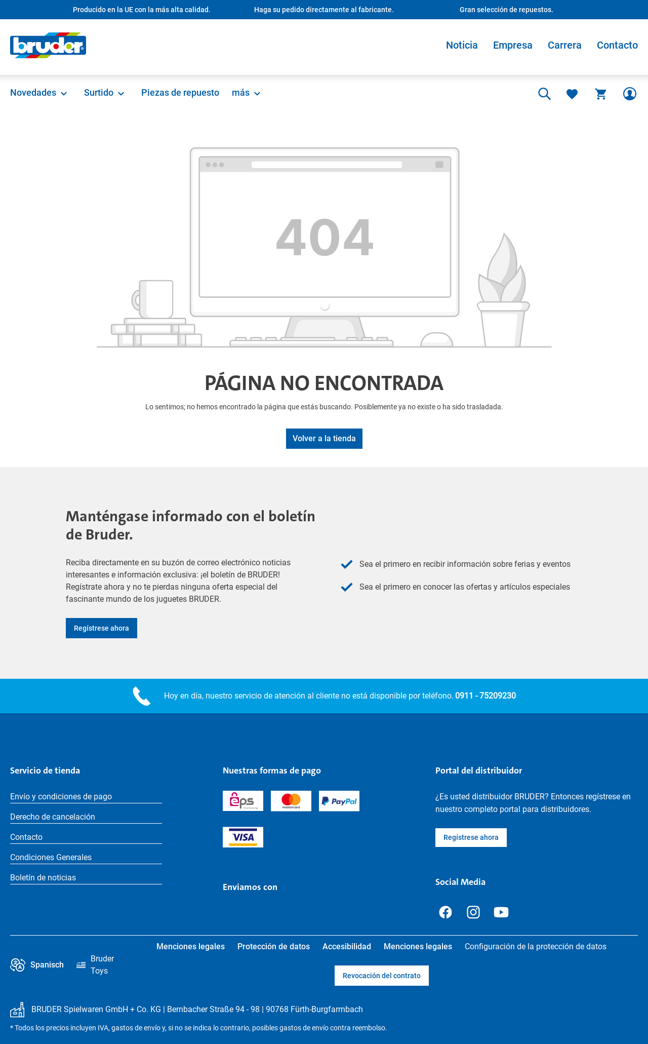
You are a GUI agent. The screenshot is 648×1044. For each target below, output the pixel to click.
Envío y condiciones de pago (61, 796)
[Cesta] (601, 94)
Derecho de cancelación (52, 817)
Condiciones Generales (51, 857)
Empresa (513, 45)
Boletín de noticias (43, 877)
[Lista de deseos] (572, 94)
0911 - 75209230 (485, 696)
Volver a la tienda (324, 438)
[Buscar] (543, 94)
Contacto (617, 45)
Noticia (462, 45)
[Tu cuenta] (630, 94)
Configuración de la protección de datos (535, 946)
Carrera (565, 45)
